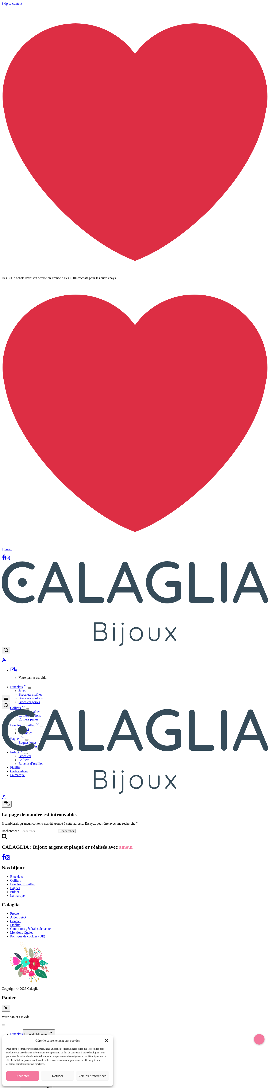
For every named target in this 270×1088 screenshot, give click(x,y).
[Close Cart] (6, 1008)
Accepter (22, 1076)
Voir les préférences (92, 1076)
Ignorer (7, 549)
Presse (14, 913)
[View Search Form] (6, 650)
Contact (15, 921)
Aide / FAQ (18, 917)
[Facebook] (3, 559)
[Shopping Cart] (13, 670)
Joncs (22, 690)
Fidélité (15, 925)
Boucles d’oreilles (22, 884)
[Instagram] (7, 559)
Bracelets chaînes (30, 694)
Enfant (14, 892)
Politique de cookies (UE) (27, 936)
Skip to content (12, 3)
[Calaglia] (135, 645)
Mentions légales (21, 932)
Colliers (15, 880)
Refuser (57, 1076)
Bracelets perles (29, 702)
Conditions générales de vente (30, 928)
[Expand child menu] (29, 688)
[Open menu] (6, 698)
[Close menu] (3, 1025)
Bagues (15, 888)
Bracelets (16, 876)
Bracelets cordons (31, 698)
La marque (17, 895)
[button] (107, 1040)
